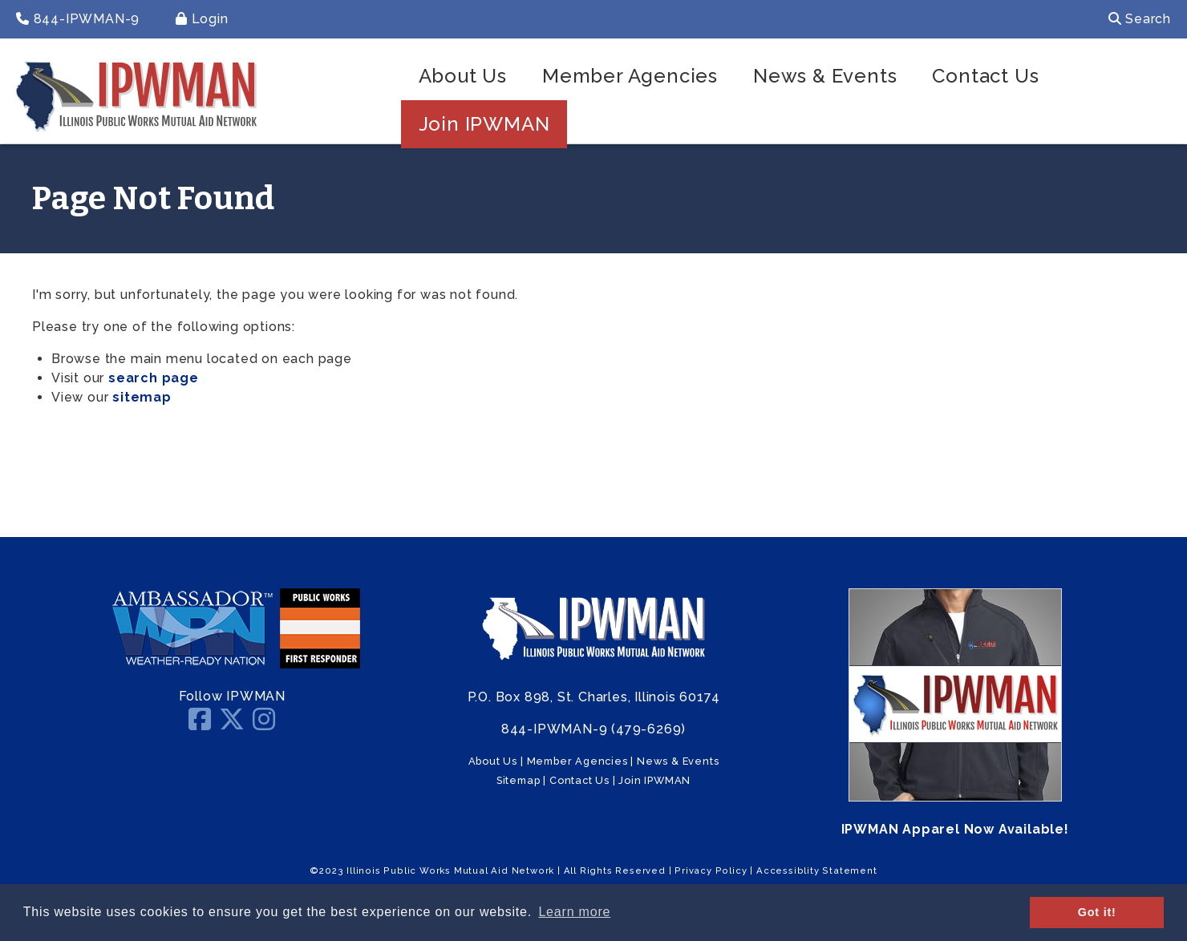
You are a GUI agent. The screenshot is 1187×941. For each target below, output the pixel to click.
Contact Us (985, 75)
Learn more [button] (574, 912)
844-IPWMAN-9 (78, 18)
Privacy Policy (711, 870)
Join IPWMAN (484, 123)
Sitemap (518, 780)
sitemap (142, 397)
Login (202, 18)
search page (153, 378)
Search (1139, 18)
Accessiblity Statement (816, 870)
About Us (463, 75)
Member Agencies (630, 75)
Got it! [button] (1097, 912)
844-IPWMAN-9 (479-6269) (593, 729)
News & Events (825, 75)
